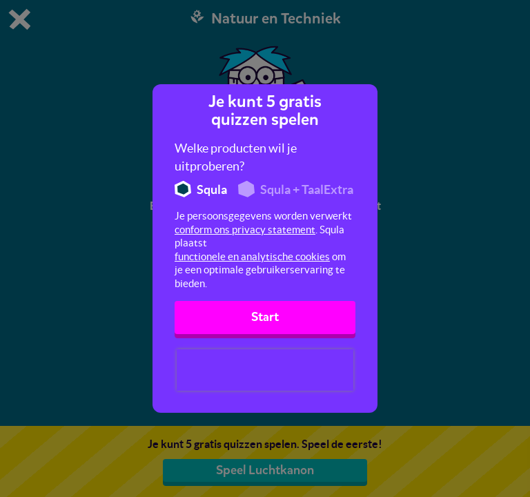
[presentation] (265, 370)
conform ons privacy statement (245, 229)
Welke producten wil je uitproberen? (236, 157)
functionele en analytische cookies (252, 256)
